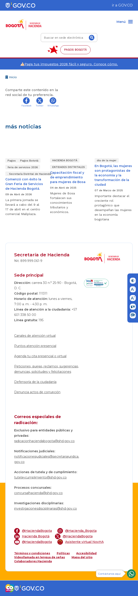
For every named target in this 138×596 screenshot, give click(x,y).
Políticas (63, 553)
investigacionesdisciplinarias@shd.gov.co (45, 508)
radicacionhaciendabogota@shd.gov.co (44, 441)
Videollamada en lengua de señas (39, 557)
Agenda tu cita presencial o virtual (40, 356)
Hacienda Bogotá (31, 536)
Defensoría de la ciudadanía (35, 382)
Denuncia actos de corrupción (37, 392)
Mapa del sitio (82, 557)
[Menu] (125, 22)
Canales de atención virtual (35, 336)
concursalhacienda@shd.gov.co (38, 493)
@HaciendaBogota (33, 531)
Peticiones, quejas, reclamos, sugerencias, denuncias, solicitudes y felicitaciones (46, 369)
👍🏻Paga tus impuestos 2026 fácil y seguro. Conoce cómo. (69, 64)
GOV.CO (125, 5)
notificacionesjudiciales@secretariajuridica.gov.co (46, 459)
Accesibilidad (86, 553)
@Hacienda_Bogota (77, 531)
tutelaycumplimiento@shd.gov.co (40, 477)
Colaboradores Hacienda (33, 561)
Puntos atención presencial (35, 346)
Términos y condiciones (32, 553)
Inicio (11, 77)
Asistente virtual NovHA (80, 542)
